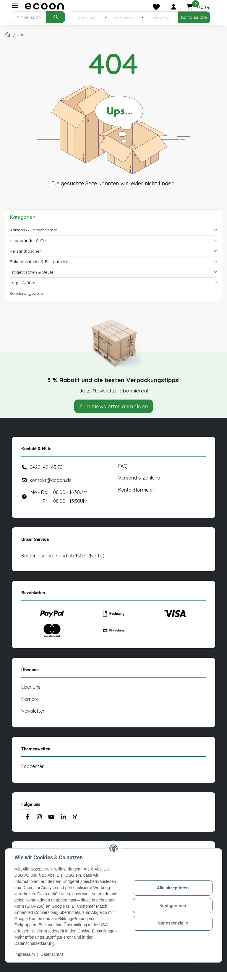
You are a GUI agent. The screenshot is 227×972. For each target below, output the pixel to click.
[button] (173, 7)
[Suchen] (29, 17)
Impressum (24, 954)
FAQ (122, 466)
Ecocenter (32, 766)
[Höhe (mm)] (160, 17)
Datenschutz (52, 954)
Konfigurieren (172, 905)
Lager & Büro (22, 282)
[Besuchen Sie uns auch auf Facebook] (27, 817)
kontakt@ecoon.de (51, 480)
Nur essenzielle (173, 923)
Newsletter (33, 711)
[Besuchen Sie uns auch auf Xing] (75, 817)
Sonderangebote (26, 293)
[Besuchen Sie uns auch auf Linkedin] (63, 817)
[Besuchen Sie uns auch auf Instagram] (39, 817)
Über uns (30, 687)
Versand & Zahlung (139, 478)
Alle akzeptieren (173, 888)
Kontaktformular (136, 490)
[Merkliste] (156, 7)
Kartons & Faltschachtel (33, 230)
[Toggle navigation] (15, 5)
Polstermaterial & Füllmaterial (39, 261)
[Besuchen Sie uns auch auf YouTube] (51, 817)
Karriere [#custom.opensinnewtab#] (30, 699)
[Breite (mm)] (124, 17)
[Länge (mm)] (87, 17)
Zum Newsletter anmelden (113, 406)
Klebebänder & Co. (28, 240)
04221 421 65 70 (46, 467)
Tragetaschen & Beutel (32, 272)
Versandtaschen (26, 251)
